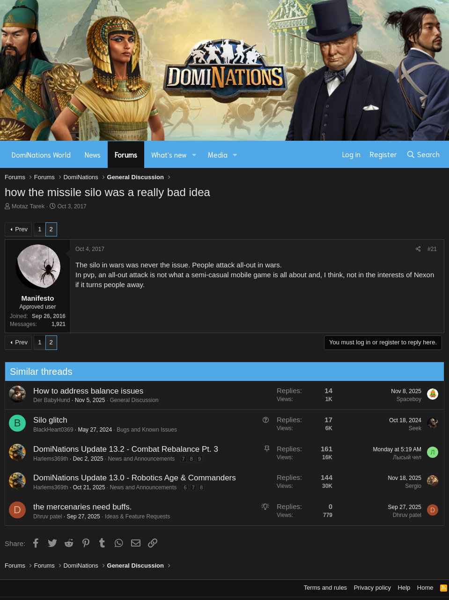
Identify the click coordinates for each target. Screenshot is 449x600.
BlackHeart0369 (50, 429)
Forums (126, 154)
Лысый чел (404, 457)
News (93, 154)
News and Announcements (138, 459)
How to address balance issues (85, 391)
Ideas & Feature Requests (134, 516)
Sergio (411, 486)
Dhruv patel (44, 516)
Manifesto (37, 298)
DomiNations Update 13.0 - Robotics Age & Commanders (131, 477)
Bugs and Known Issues (144, 429)
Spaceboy (406, 399)
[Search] (423, 154)
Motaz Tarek (28, 206)
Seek (412, 428)
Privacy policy (372, 587)
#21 (432, 249)
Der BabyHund (48, 400)
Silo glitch (47, 420)
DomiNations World (41, 154)
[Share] (418, 249)
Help (404, 587)
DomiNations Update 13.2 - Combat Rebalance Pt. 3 (122, 449)
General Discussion (131, 400)
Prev (21, 229)
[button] (194, 154)
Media (218, 154)
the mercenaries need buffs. (79, 506)
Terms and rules (325, 587)
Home (425, 587)
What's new (169, 154)
